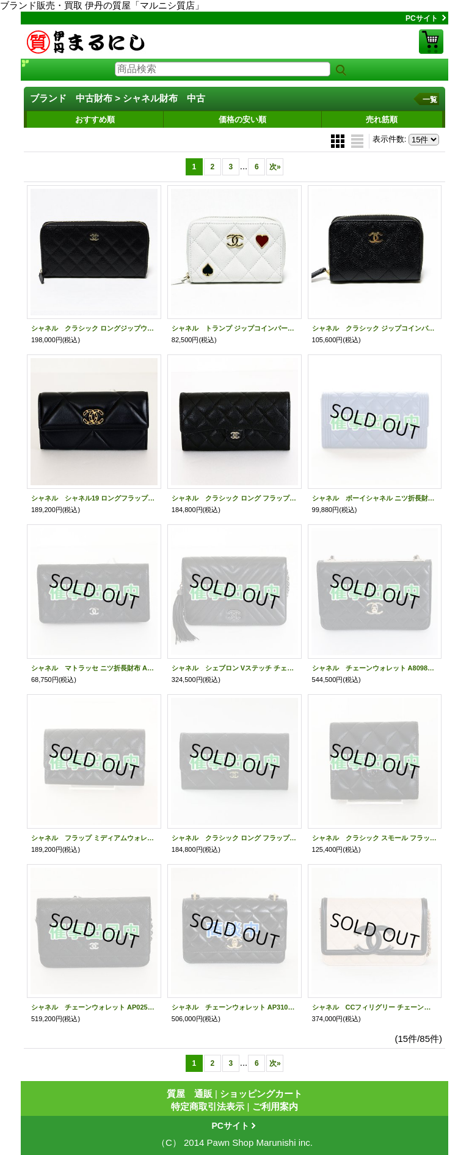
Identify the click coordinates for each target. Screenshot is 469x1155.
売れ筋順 (382, 119)
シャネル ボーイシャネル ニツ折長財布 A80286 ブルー (375, 498)
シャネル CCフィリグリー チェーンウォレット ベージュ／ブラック (375, 1007)
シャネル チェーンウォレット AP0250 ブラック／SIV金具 (94, 1007)
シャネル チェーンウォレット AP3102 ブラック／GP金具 (234, 1007)
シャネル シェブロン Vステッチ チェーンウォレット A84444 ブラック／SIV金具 (234, 668)
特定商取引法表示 (207, 1106)
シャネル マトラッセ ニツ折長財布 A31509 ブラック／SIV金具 (94, 668)
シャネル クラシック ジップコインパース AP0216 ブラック (375, 328)
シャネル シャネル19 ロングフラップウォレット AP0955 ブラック (94, 498)
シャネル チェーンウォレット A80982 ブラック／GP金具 (375, 668)
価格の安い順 (242, 119)
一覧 (430, 99)
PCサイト (421, 18)
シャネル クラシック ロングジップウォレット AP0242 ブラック (94, 328)
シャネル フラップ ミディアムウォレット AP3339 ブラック (94, 838)
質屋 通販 (190, 1093)
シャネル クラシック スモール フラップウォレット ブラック (375, 838)
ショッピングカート (431, 41)
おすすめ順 (95, 119)
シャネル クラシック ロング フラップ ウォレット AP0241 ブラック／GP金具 (234, 498)
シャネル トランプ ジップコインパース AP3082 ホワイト (234, 328)
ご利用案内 (275, 1106)
